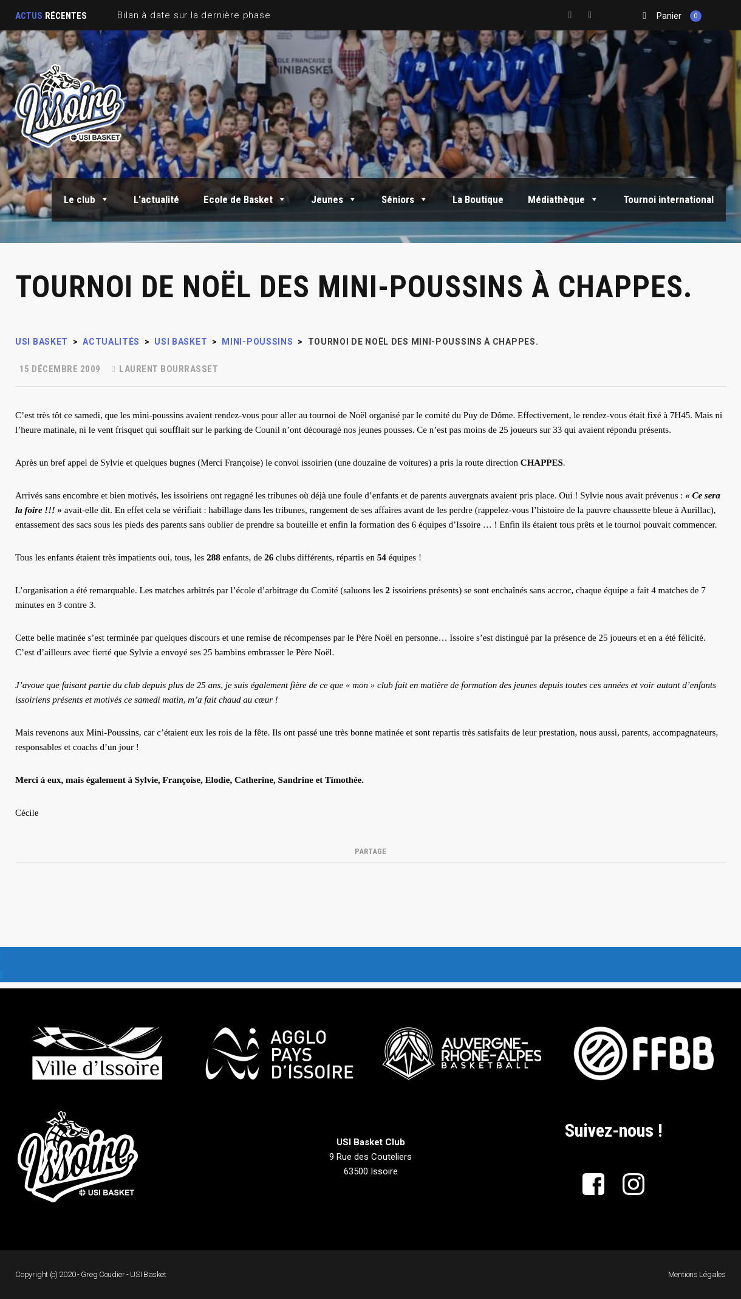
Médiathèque (563, 199)
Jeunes (334, 199)
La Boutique (478, 199)
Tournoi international (668, 199)
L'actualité (156, 199)
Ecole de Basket (245, 199)
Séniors (404, 199)
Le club (86, 199)
